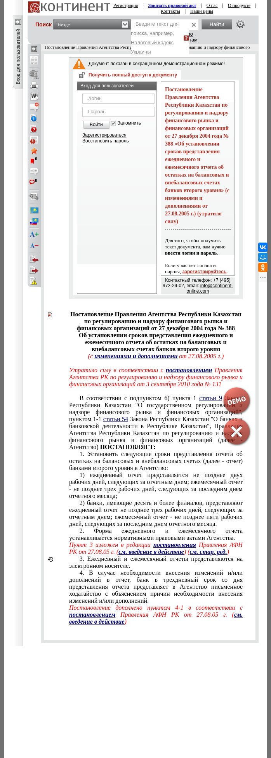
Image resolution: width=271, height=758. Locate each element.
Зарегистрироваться (104, 135)
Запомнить (129, 123)
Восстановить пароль (105, 141)
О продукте (239, 5)
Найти (217, 24)
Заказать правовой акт (172, 5)
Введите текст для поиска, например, (155, 38)
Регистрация (125, 5)
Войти (96, 124)
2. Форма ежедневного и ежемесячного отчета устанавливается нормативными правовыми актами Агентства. (156, 534)
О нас (212, 5)
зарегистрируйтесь (204, 271)
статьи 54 (115, 419)
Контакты (170, 11)
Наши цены (201, 11)
